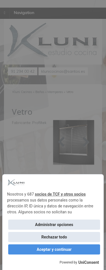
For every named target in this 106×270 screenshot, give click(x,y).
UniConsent (88, 262)
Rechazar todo (54, 237)
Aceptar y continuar (54, 249)
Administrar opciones (54, 224)
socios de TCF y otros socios (60, 194)
